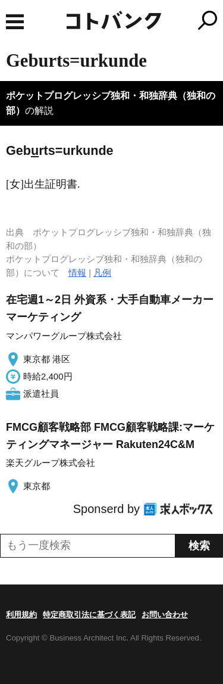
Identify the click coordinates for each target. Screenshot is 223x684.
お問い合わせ (165, 614)
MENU (15, 21)
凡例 (102, 273)
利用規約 (21, 614)
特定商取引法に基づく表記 (89, 614)
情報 (77, 273)
